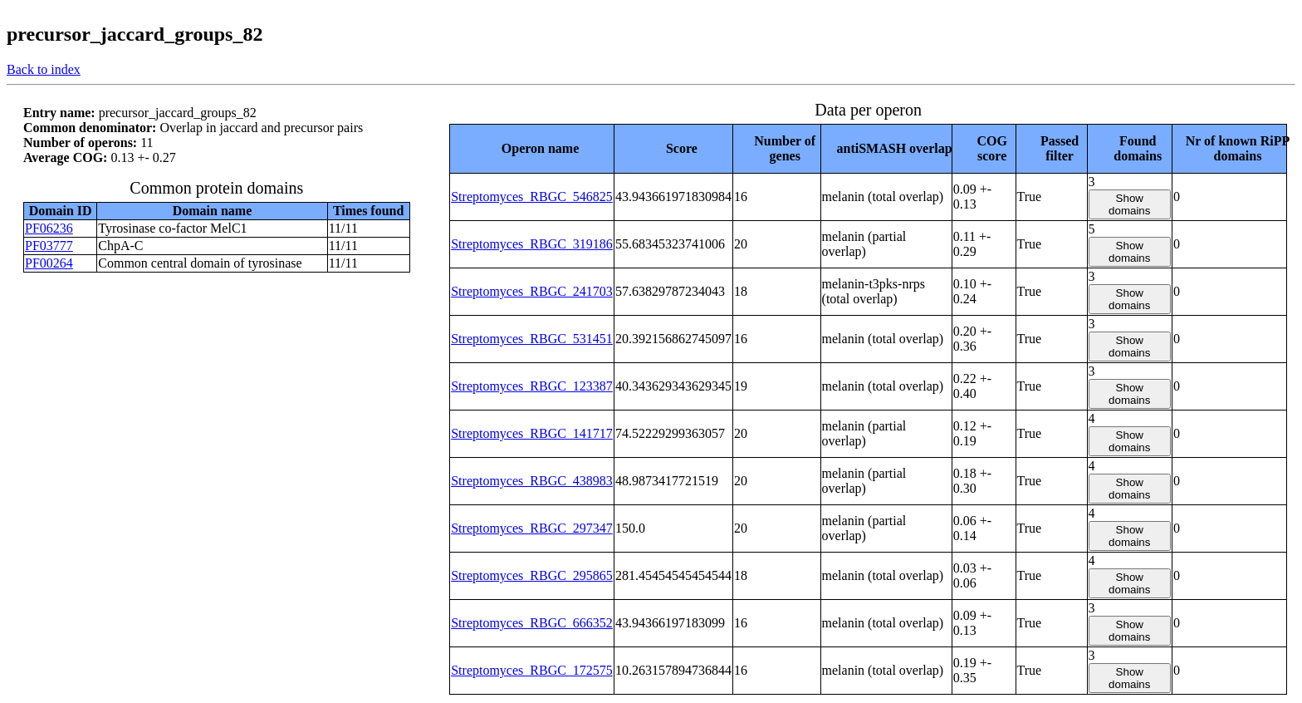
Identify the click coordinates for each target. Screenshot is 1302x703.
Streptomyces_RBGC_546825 (532, 196)
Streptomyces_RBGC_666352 (532, 623)
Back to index (44, 69)
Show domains (1129, 204)
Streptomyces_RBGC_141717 (532, 433)
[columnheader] (532, 148)
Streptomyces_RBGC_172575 (532, 670)
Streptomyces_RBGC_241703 (532, 291)
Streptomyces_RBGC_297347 (532, 528)
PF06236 (49, 228)
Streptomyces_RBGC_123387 (532, 386)
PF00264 (49, 263)
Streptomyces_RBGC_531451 (532, 339)
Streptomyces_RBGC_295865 (532, 575)
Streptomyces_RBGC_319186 (532, 244)
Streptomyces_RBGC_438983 (532, 481)
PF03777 (49, 245)
